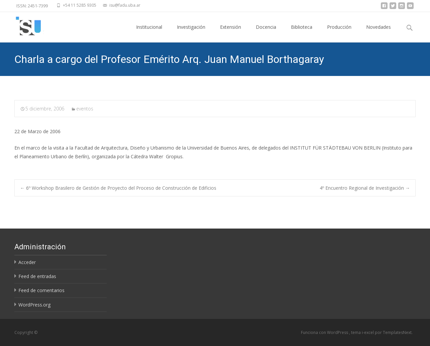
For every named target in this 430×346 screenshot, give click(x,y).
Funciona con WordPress (325, 332)
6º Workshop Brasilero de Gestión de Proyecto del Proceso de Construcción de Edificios (118, 188)
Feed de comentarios (41, 290)
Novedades (378, 33)
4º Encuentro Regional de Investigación (365, 188)
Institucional (149, 33)
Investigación (191, 33)
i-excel (368, 332)
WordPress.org (34, 304)
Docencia (266, 33)
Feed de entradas (37, 276)
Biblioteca (301, 33)
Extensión (230, 33)
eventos (84, 108)
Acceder (27, 262)
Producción (339, 33)
